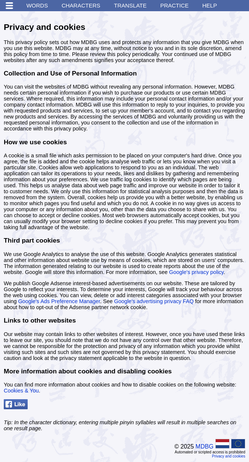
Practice (174, 5)
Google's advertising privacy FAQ (154, 301)
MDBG (204, 446)
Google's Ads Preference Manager (59, 301)
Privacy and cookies (228, 456)
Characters (80, 5)
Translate (130, 5)
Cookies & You (21, 391)
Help (209, 5)
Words (37, 5)
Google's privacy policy (196, 272)
